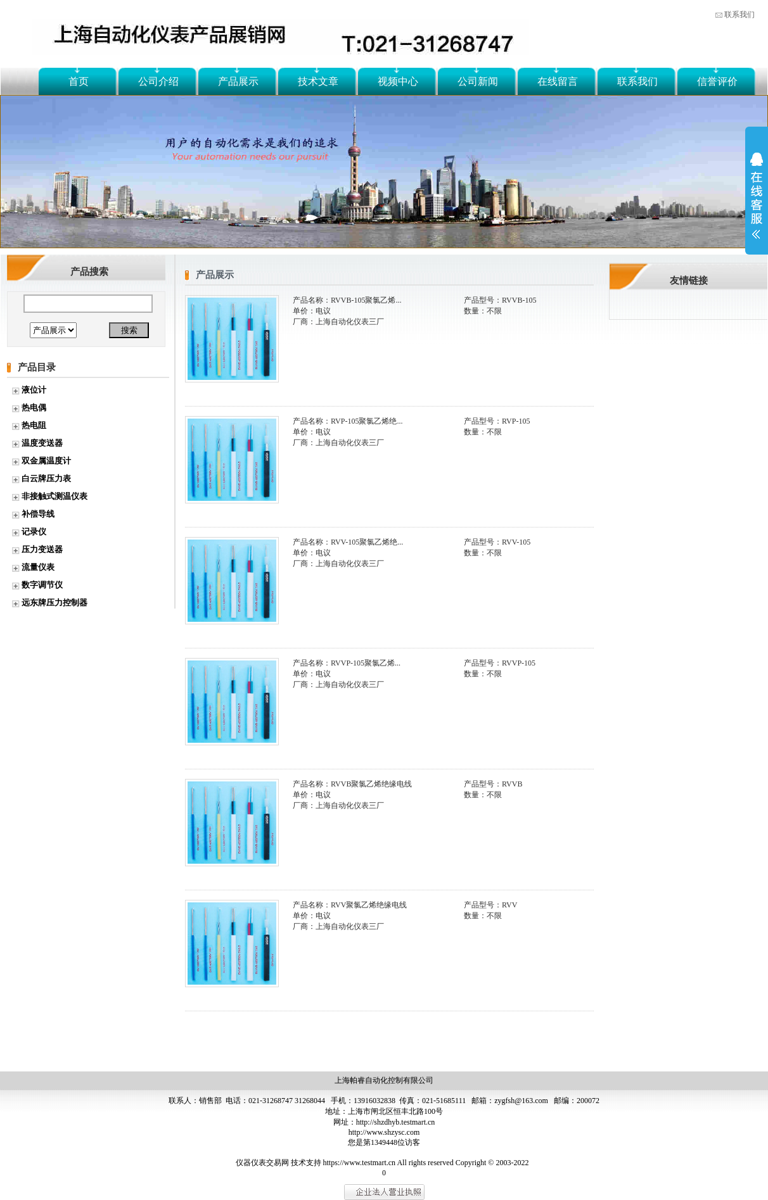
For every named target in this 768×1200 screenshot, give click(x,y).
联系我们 (739, 14)
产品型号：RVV (490, 904)
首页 (78, 81)
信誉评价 (717, 81)
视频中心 (398, 81)
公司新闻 (478, 81)
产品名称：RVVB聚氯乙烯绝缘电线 (352, 784)
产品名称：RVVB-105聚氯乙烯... (347, 300)
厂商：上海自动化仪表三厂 (338, 321)
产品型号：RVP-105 (497, 421)
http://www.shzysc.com (384, 1132)
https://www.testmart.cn (359, 1162)
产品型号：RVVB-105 (500, 300)
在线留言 (557, 81)
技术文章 (318, 81)
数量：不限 (483, 310)
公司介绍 (158, 81)
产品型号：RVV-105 (497, 542)
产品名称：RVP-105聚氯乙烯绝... (347, 421)
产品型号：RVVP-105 (499, 663)
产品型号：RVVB (493, 784)
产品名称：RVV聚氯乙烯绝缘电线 (350, 904)
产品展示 (238, 81)
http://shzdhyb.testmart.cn (395, 1122)
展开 (756, 204)
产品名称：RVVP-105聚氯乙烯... (346, 663)
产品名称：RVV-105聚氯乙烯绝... (348, 542)
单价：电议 (312, 310)
